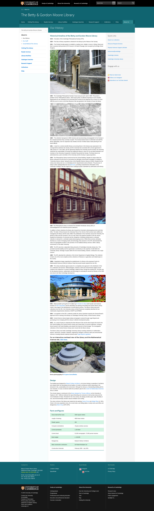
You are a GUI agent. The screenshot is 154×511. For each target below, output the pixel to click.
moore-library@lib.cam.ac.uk (32, 475)
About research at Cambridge (115, 493)
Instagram (84, 468)
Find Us (52, 465)
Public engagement (113, 495)
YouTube (87, 471)
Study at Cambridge (48, 3)
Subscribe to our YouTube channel (118, 80)
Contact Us (24, 465)
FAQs (117, 22)
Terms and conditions (26, 504)
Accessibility (24, 497)
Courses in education (55, 500)
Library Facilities (62, 22)
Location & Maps (54, 468)
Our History (26, 38)
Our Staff (25, 41)
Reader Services (48, 22)
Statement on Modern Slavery (29, 502)
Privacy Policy (111, 471)
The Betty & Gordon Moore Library (31, 31)
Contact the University (27, 495)
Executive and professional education (60, 498)
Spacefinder (53, 471)
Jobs (80, 495)
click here (63, 340)
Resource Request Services (115, 43)
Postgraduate (53, 493)
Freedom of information (27, 499)
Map (80, 498)
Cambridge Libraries (113, 55)
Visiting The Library (33, 22)
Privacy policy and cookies (28, 501)
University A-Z (25, 506)
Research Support (94, 22)
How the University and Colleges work (89, 491)
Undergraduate (54, 491)
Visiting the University (84, 500)
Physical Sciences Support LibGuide (117, 47)
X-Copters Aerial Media (70, 374)
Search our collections (113, 40)
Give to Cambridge (84, 493)
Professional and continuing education (60, 495)
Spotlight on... (111, 498)
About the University (64, 3)
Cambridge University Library (115, 59)
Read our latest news (114, 75)
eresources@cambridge (114, 51)
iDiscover (72, 164)
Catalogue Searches (78, 22)
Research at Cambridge (81, 3)
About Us (27, 9)
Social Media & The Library (30, 44)
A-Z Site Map (111, 468)
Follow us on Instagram (115, 77)
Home (22, 9)
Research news (112, 491)
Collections (107, 22)
